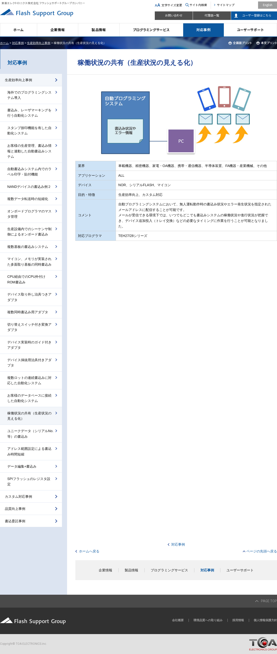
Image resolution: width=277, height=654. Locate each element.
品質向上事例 (15, 509)
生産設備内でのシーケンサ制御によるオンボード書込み (29, 231)
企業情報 (58, 29)
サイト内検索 (198, 5)
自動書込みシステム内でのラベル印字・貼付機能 (29, 171)
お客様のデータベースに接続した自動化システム (29, 398)
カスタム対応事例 (18, 496)
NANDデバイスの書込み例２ (29, 187)
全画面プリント (240, 43)
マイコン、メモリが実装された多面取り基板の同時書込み (29, 261)
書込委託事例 (15, 521)
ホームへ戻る (89, 551)
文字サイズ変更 (172, 5)
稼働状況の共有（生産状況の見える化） (29, 416)
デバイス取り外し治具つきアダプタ (29, 297)
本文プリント (266, 43)
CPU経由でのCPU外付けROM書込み (26, 279)
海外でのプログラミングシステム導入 (29, 95)
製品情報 (99, 29)
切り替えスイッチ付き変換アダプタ (29, 327)
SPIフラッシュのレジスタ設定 (28, 481)
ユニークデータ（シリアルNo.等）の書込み (30, 433)
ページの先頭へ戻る (261, 551)
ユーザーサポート (250, 29)
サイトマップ (225, 5)
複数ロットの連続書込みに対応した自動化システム (29, 380)
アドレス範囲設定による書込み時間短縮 (29, 451)
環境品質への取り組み (208, 620)
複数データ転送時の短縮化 (27, 199)
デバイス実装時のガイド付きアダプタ (29, 345)
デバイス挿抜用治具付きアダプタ (29, 362)
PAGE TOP (269, 601)
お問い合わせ (173, 15)
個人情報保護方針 (265, 620)
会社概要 (178, 620)
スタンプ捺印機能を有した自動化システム (29, 130)
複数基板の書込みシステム (27, 247)
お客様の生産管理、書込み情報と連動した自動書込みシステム (29, 151)
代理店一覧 (212, 15)
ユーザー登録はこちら (256, 15)
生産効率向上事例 (38, 43)
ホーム (18, 29)
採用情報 (238, 620)
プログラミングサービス (151, 29)
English (267, 5)
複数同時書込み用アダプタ (27, 312)
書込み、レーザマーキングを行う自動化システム (29, 113)
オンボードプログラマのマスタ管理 (29, 214)
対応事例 (203, 29)
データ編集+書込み (21, 466)
